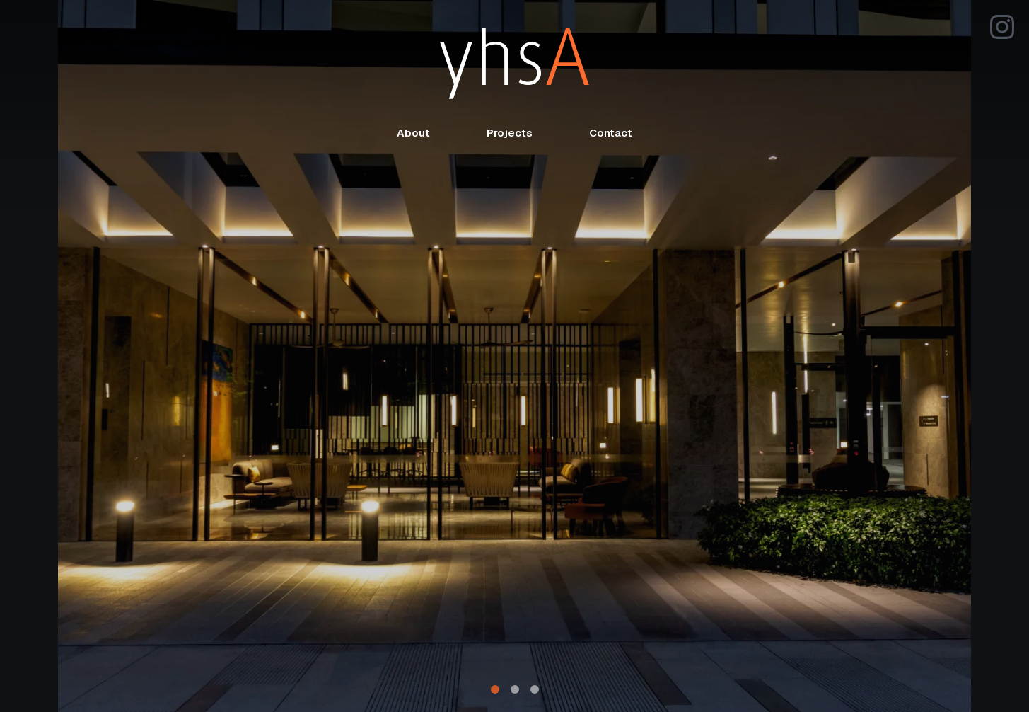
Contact (610, 132)
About (413, 132)
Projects (510, 132)
